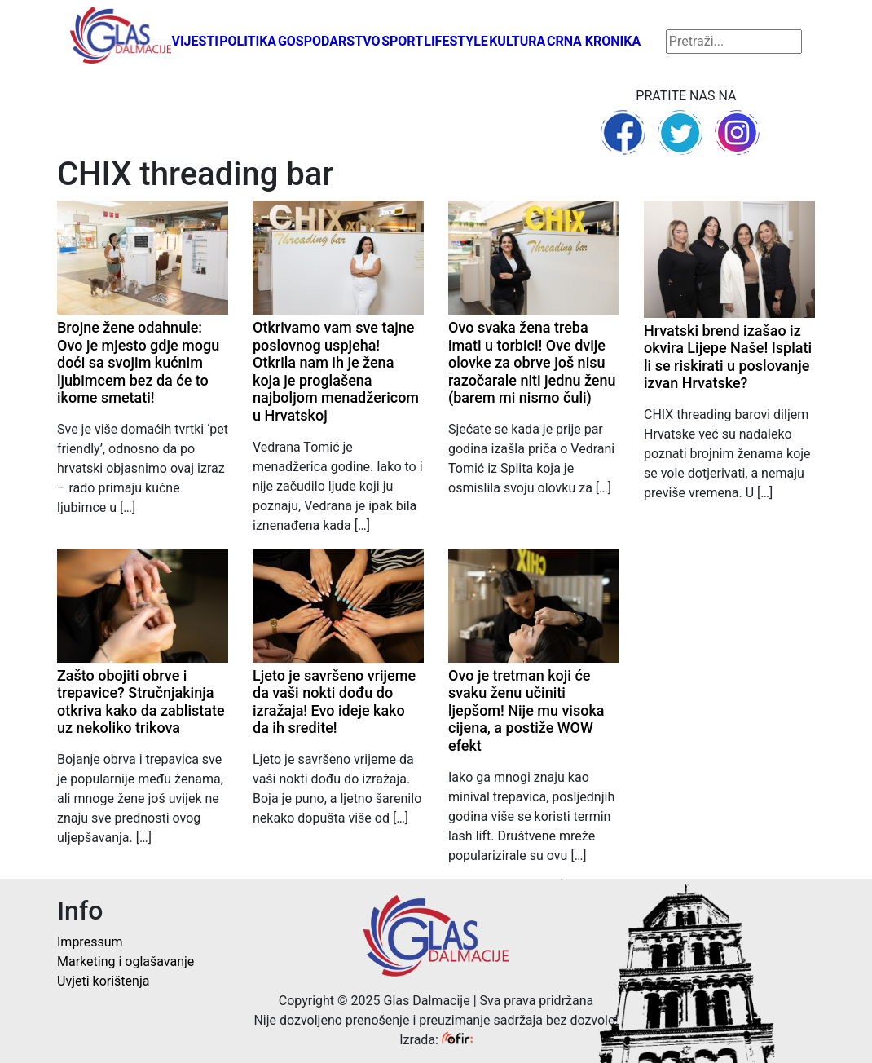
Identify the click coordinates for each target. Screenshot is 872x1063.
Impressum (90, 942)
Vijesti (194, 41)
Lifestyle (456, 41)
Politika (247, 41)
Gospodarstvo (329, 41)
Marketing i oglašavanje (125, 961)
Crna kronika (594, 41)
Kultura (517, 41)
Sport (402, 41)
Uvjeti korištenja (103, 981)
